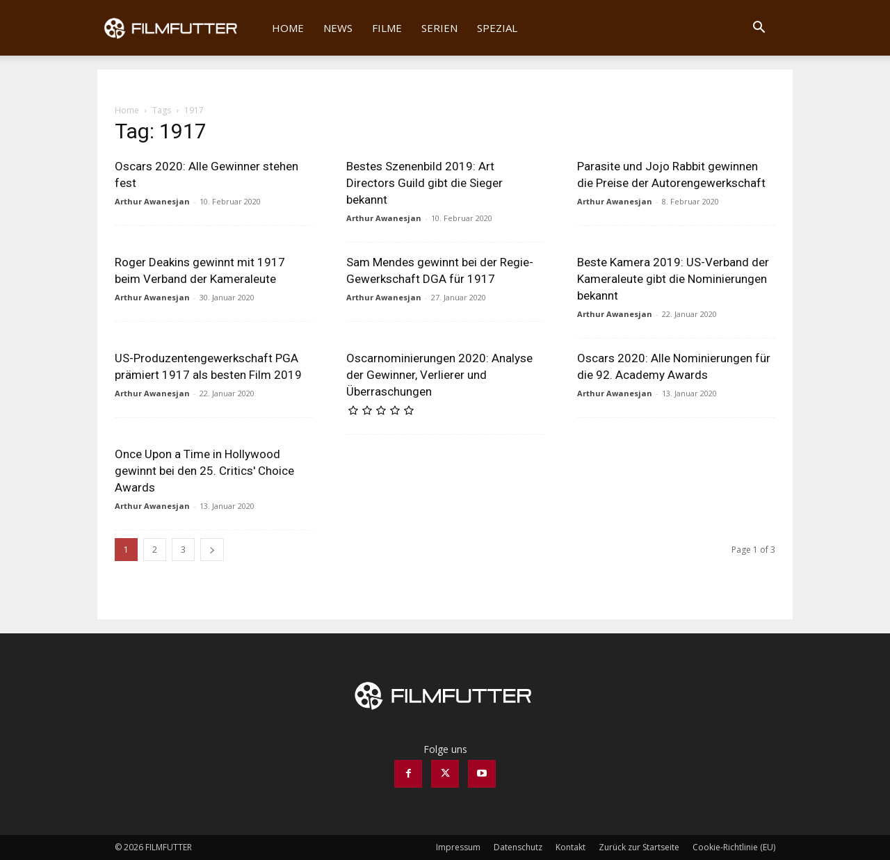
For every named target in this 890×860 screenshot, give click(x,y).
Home (288, 28)
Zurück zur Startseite (639, 847)
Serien (439, 28)
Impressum (458, 847)
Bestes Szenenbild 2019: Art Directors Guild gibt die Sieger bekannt (424, 182)
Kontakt (570, 847)
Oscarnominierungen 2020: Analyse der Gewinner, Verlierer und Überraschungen (439, 374)
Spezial (497, 28)
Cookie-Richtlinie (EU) (734, 847)
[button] (758, 28)
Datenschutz (518, 847)
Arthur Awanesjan (152, 201)
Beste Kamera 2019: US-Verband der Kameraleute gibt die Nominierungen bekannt (673, 278)
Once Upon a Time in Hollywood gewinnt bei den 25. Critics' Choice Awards (204, 470)
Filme (387, 28)
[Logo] (179, 28)
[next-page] (212, 549)
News (338, 28)
